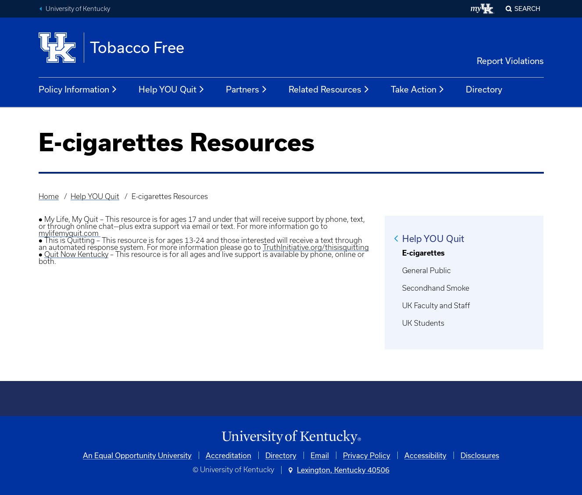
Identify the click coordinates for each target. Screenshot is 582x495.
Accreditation (228, 455)
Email (320, 455)
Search (527, 8)
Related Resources (329, 89)
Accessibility (425, 455)
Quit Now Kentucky (76, 254)
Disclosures (480, 455)
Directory (484, 89)
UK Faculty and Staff (436, 306)
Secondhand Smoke (435, 288)
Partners (247, 89)
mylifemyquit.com (69, 233)
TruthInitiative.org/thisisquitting (316, 247)
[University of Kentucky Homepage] (291, 437)
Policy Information (78, 89)
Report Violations (510, 61)
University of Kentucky (78, 8)
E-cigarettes (423, 253)
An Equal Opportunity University (137, 455)
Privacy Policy (366, 455)
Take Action (418, 89)
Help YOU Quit (172, 89)
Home (49, 196)
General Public (426, 270)
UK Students (423, 323)
